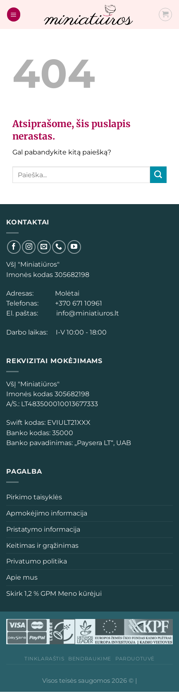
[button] (12, 404)
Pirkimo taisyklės (34, 497)
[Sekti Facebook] (14, 247)
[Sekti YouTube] (74, 247)
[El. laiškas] (44, 247)
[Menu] (13, 14)
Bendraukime (89, 658)
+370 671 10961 (77, 303)
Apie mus (22, 577)
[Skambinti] (59, 247)
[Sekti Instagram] (29, 247)
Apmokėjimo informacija (46, 513)
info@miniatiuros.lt (87, 313)
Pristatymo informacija (43, 529)
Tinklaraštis (44, 658)
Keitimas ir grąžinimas (42, 545)
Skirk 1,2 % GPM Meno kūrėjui (54, 593)
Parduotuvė (135, 658)
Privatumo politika (36, 561)
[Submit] (158, 174)
